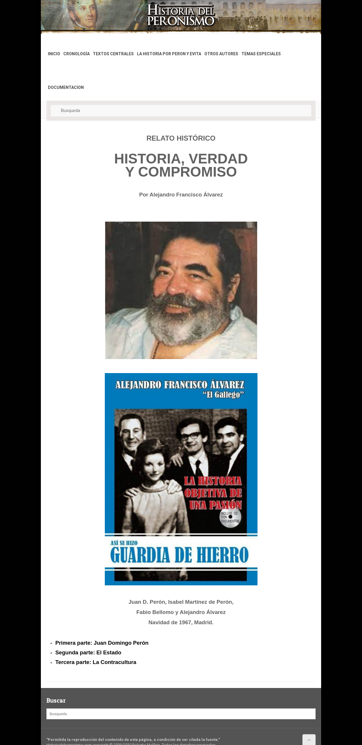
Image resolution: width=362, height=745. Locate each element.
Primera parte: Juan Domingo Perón (101, 643)
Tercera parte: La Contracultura (95, 662)
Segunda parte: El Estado (88, 652)
